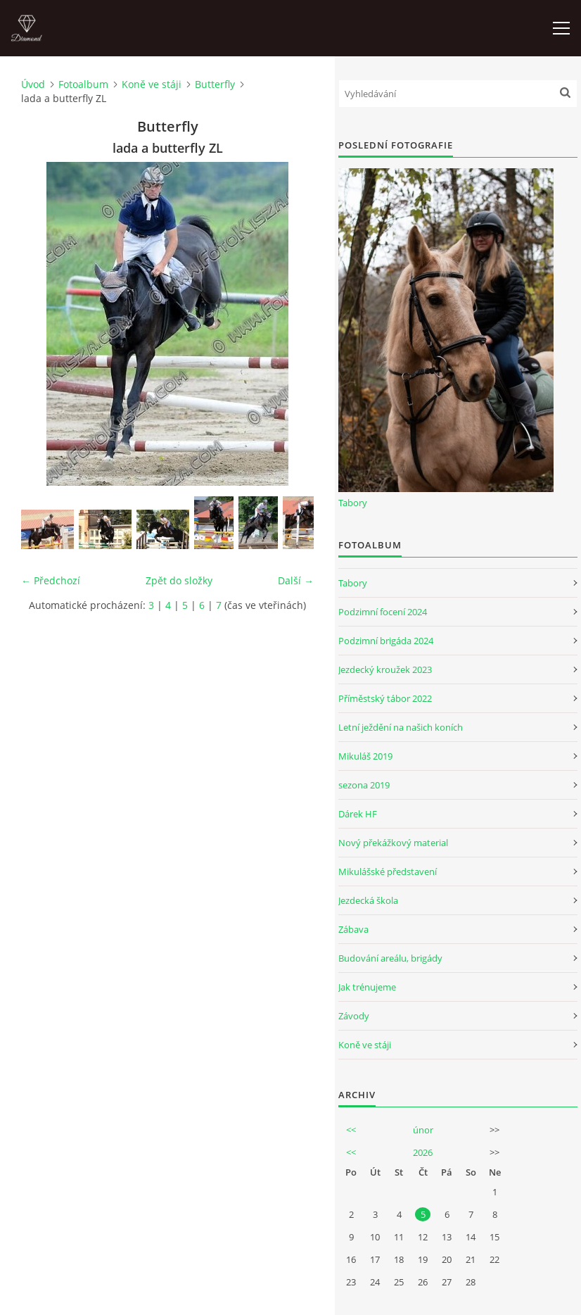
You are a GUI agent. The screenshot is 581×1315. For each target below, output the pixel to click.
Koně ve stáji (151, 84)
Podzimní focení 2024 (382, 611)
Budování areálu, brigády (390, 958)
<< (351, 1130)
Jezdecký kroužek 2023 (385, 669)
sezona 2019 (364, 785)
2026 (423, 1152)
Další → (296, 580)
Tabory (352, 502)
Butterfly (215, 84)
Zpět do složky (179, 580)
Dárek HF (357, 813)
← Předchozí (50, 580)
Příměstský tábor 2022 (385, 698)
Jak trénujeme (367, 987)
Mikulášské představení (387, 871)
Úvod (33, 84)
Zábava (353, 929)
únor (423, 1130)
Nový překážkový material (393, 842)
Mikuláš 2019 (365, 756)
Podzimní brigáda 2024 (385, 640)
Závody (353, 1015)
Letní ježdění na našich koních (400, 727)
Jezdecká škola (368, 900)
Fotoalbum (83, 84)
